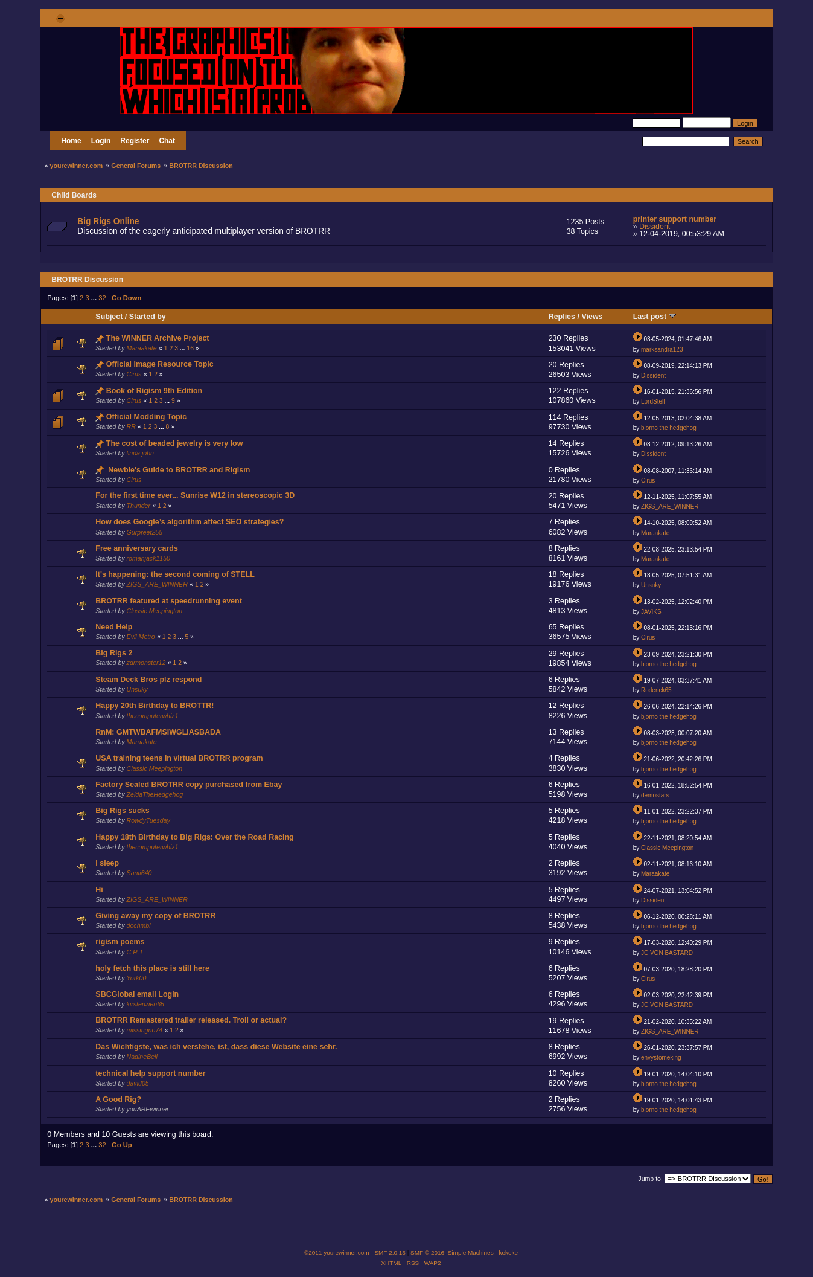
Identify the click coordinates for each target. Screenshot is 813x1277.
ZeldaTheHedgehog (155, 794)
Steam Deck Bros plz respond (148, 679)
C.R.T (135, 952)
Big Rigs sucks (122, 810)
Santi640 (139, 873)
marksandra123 (662, 349)
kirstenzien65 (145, 1004)
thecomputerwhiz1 (153, 715)
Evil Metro (141, 636)
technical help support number (150, 1073)
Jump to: (650, 1178)
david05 (138, 1083)
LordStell (653, 401)
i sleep (107, 863)
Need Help (113, 627)
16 (190, 348)
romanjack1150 (148, 558)
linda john (140, 453)
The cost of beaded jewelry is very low (174, 443)
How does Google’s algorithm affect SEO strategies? (189, 522)
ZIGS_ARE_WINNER (670, 506)
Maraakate (142, 348)
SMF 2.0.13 (390, 1252)
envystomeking (661, 1057)
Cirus (134, 374)
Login (101, 141)
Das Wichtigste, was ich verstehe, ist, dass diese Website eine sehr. (216, 1047)
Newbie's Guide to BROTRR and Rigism (179, 470)
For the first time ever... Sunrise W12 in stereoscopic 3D (195, 495)
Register (134, 141)
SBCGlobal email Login (137, 994)
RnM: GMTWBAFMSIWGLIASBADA (158, 732)
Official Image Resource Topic (160, 364)
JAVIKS (651, 611)
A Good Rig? (118, 1099)
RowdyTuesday (148, 820)
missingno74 (144, 1030)
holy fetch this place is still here (152, 968)
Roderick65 (656, 690)
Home (71, 141)
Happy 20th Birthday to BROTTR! (154, 705)
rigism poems (119, 942)
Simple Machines (471, 1252)
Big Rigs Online (108, 221)
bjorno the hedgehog (669, 428)
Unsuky (651, 585)
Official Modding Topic (146, 417)
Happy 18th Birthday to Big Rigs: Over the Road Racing (194, 837)
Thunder (138, 505)
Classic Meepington (154, 610)
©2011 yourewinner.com (336, 1252)
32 (102, 297)
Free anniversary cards (136, 548)
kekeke (508, 1252)
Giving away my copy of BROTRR (155, 916)
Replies (562, 316)
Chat (167, 141)
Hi (99, 890)
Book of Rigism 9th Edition (154, 391)
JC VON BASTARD (667, 953)
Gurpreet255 (144, 532)
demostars (655, 795)
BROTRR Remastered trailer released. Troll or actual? (191, 1020)
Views (591, 316)
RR (131, 426)
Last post (654, 316)
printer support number (675, 219)
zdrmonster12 (146, 662)
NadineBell (142, 1056)
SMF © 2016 (427, 1252)
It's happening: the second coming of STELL (174, 574)
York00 (136, 978)
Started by (147, 316)
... (94, 297)
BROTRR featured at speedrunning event (168, 601)
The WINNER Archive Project (157, 338)
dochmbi (139, 925)
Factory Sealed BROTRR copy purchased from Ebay (188, 784)
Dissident (654, 226)
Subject (109, 316)
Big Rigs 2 (113, 653)
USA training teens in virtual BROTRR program (179, 758)
